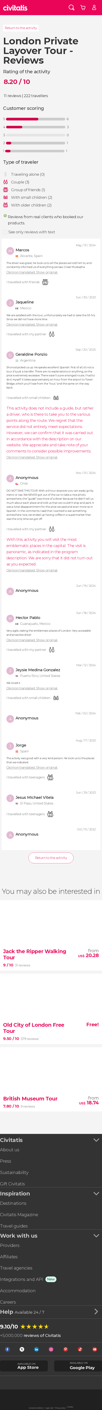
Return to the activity (21, 28)
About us (9, 1149)
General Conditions (36, 1408)
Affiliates (9, 1256)
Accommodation (18, 1290)
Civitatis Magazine (19, 1214)
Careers (8, 1302)
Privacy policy (60, 1408)
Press (5, 1161)
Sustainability (14, 1172)
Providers (9, 1245)
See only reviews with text (31, 232)
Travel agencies (16, 1268)
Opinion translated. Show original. (32, 272)
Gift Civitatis (12, 1183)
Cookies (70, 1407)
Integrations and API (21, 1279)
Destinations (13, 1203)
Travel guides (14, 1226)
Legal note (49, 1408)
